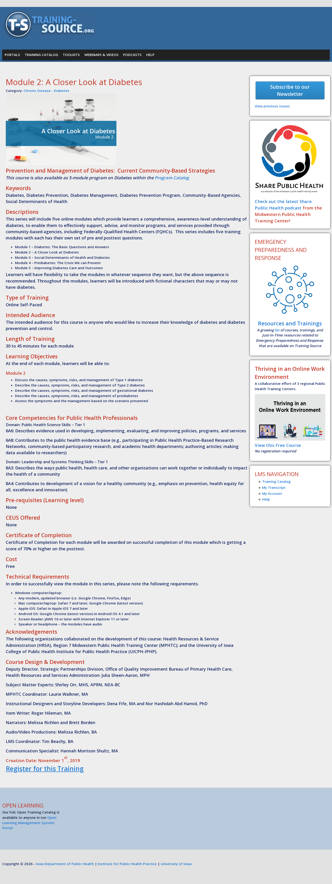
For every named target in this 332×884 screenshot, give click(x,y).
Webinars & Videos (101, 54)
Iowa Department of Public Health (65, 863)
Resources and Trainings (290, 323)
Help (150, 54)
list (277, 330)
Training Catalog (41, 54)
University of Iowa (176, 863)
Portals (12, 54)
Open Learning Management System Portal (29, 822)
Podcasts (132, 54)
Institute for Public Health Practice (127, 863)
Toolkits (71, 54)
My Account (272, 493)
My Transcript (274, 487)
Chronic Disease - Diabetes (46, 90)
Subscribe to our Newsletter (290, 90)
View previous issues (272, 106)
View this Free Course (278, 445)
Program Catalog (172, 177)
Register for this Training (45, 768)
